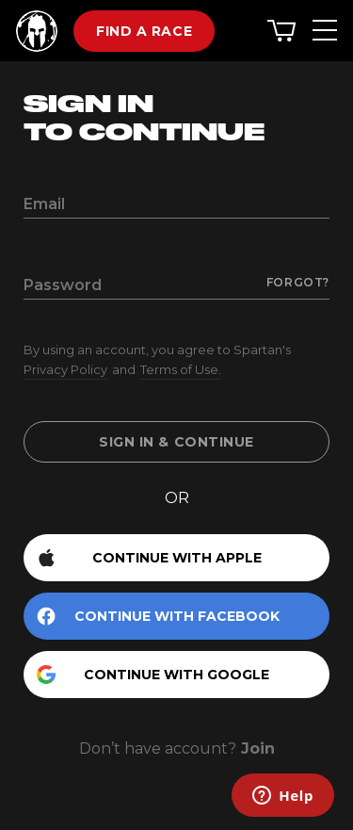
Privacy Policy (65, 369)
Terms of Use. (180, 369)
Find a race (144, 31)
